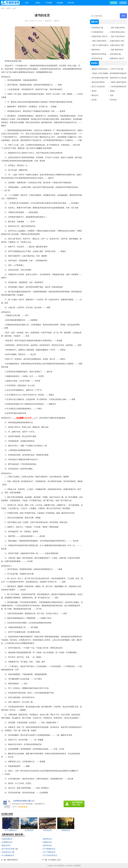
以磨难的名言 (7, 842)
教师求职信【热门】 (117, 58)
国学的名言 (47, 845)
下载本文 (56, 21)
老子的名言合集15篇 (10, 849)
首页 (27, 3)
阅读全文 (48, 21)
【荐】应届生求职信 (117, 28)
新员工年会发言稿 (98, 86)
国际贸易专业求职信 (99, 54)
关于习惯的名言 (49, 852)
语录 (111, 95)
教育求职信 (96, 50)
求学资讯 (113, 100)
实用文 (37, 3)
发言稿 (94, 100)
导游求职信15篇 (97, 28)
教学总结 (95, 95)
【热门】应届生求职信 (100, 45)
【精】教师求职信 (116, 50)
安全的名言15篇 (8, 852)
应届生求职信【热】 (117, 41)
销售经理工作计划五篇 (118, 78)
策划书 (94, 91)
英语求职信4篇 (115, 54)
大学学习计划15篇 (116, 69)
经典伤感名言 (7, 839)
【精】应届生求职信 (99, 41)
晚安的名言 (6, 845)
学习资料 (49, 3)
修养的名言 (47, 839)
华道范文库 (61, 865)
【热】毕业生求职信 (117, 36)
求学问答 (70, 3)
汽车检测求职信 (97, 32)
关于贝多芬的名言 (50, 855)
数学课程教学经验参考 (118, 73)
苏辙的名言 (47, 842)
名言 (14, 8)
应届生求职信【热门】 (100, 36)
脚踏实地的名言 (12, 860)
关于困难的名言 (49, 849)
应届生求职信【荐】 (117, 45)
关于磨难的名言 (8, 855)
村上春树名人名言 (54, 860)
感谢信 (112, 91)
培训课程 (59, 3)
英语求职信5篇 (97, 58)
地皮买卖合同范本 (98, 82)
